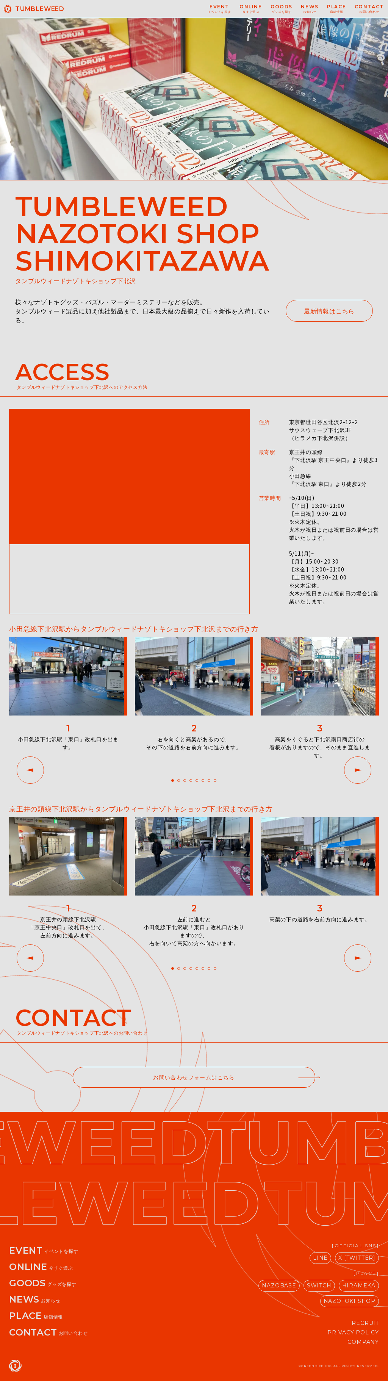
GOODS (43, 1283)
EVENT (43, 1250)
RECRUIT (365, 1323)
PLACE (36, 1315)
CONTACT (48, 1332)
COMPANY (363, 1342)
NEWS (34, 1299)
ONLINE (41, 1266)
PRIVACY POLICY (353, 1332)
